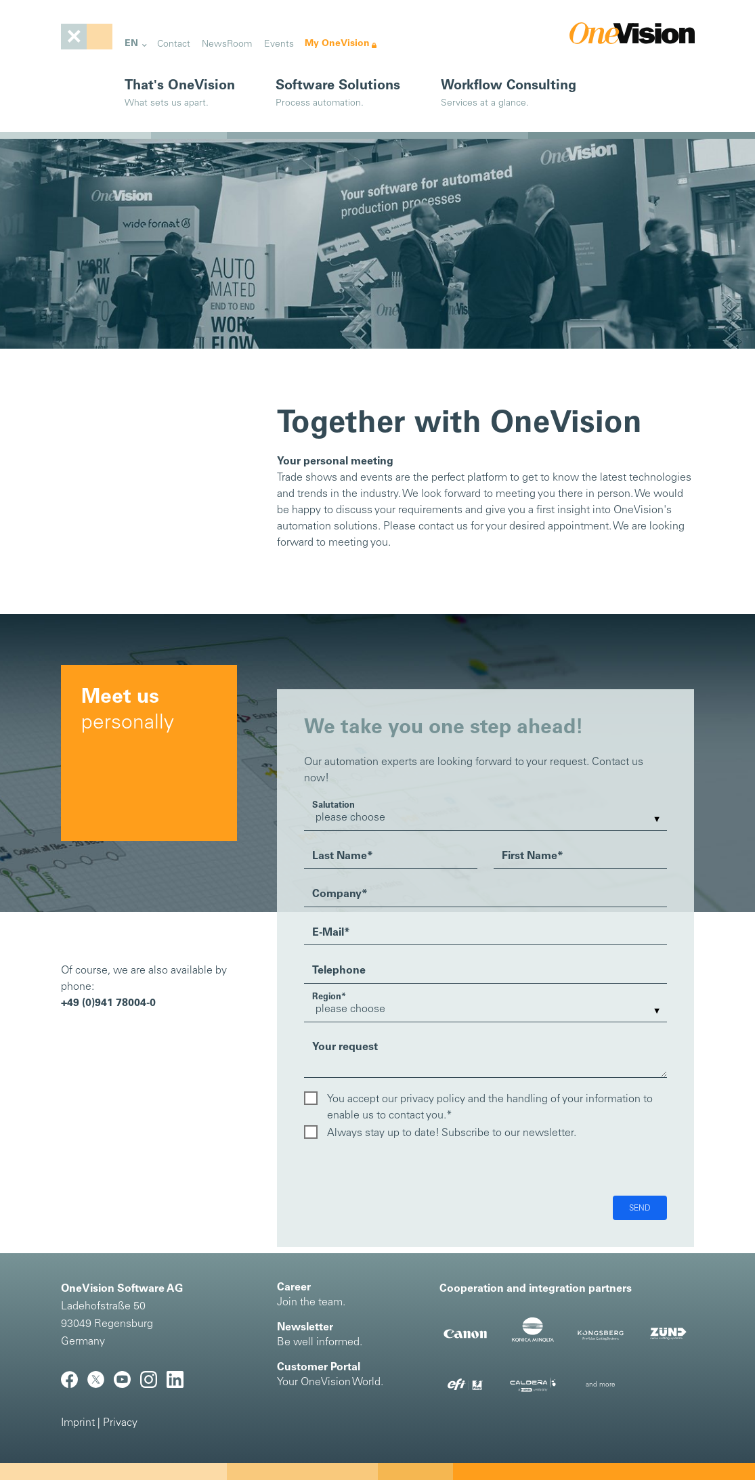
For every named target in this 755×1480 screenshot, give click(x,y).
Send (640, 1208)
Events (279, 44)
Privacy (120, 1423)
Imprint (78, 1423)
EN (131, 44)
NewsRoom (227, 44)
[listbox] (485, 818)
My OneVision (337, 44)
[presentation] (407, 1169)
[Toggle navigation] (86, 36)
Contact (173, 44)
